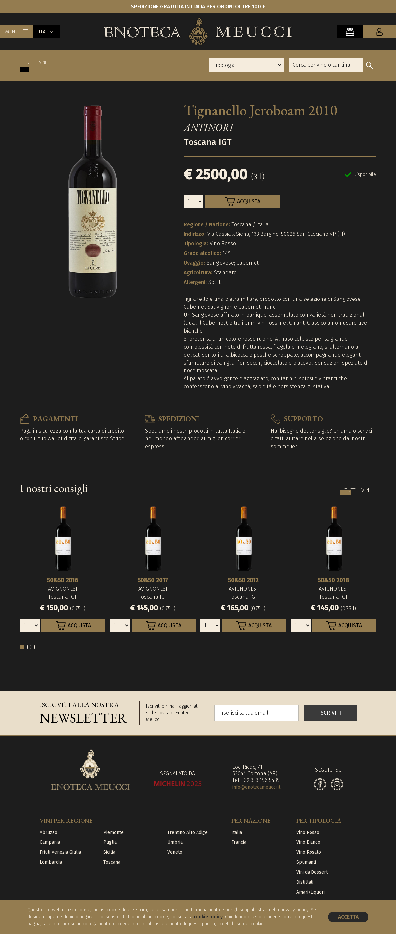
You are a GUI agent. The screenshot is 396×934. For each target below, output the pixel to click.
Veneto (174, 852)
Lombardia (51, 862)
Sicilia (109, 852)
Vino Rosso (307, 832)
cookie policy (208, 917)
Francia (238, 842)
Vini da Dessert (312, 872)
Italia (236, 832)
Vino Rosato (308, 852)
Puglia (110, 842)
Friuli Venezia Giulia (60, 852)
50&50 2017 (153, 580)
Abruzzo (48, 832)
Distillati (304, 882)
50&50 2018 (333, 580)
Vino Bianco (308, 842)
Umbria (175, 842)
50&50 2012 (243, 580)
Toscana (111, 862)
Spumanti (306, 862)
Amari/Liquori (310, 892)
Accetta (348, 917)
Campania (50, 842)
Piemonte (113, 832)
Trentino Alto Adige (187, 832)
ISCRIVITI (330, 713)
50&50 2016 (62, 580)
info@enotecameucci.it (256, 787)
